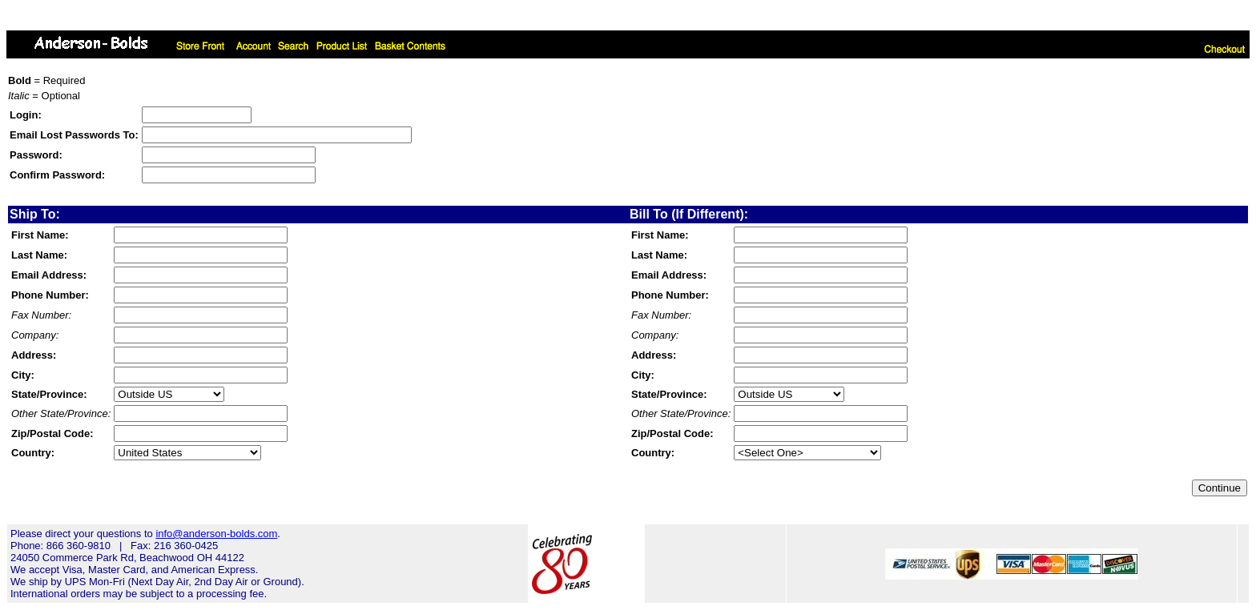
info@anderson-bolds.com (216, 534)
